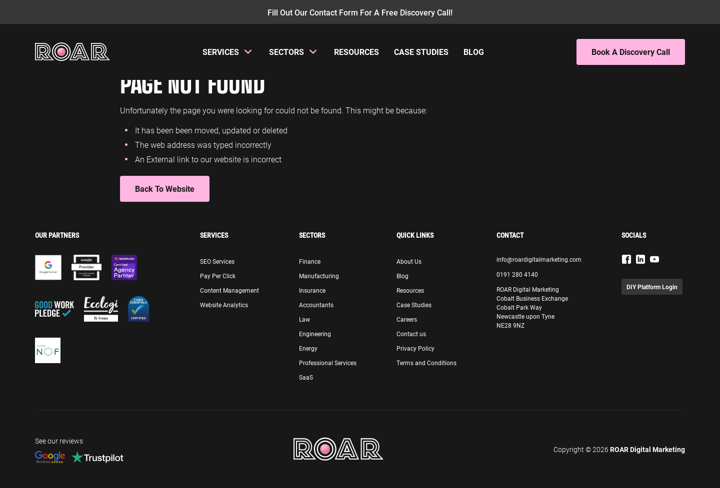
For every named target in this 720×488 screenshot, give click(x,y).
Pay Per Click (218, 276)
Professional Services (327, 363)
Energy (308, 348)
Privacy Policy (415, 348)
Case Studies (421, 51)
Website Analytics (224, 305)
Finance (309, 261)
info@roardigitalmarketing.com (539, 259)
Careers (406, 319)
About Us (409, 261)
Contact (510, 235)
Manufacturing (319, 276)
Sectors (286, 51)
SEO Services (217, 261)
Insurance (312, 290)
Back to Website (164, 188)
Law (304, 319)
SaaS (306, 377)
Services (220, 51)
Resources (356, 51)
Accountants (316, 305)
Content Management (229, 290)
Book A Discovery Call (631, 51)
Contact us (411, 334)
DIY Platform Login (652, 287)
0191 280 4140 (517, 274)
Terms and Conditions (426, 363)
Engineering (315, 334)
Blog (474, 51)
